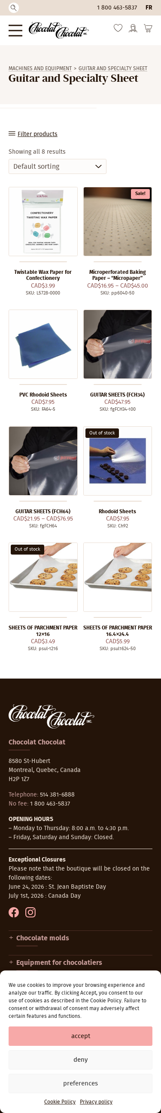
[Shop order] (57, 166)
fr (149, 8)
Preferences (80, 1083)
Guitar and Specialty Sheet (113, 68)
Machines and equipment (40, 68)
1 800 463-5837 (117, 8)
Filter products (38, 134)
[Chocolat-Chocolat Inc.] (59, 30)
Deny (80, 1060)
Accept (80, 1036)
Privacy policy (96, 1101)
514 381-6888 (57, 795)
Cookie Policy (60, 1101)
